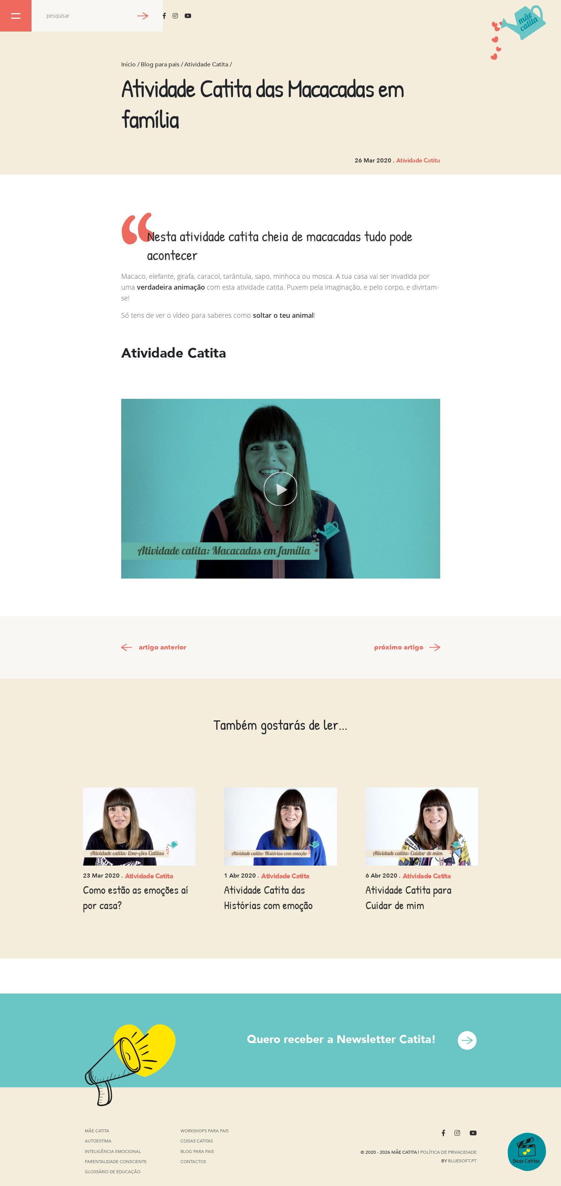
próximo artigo (398, 647)
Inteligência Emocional (113, 1152)
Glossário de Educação (112, 1172)
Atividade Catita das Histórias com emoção (268, 897)
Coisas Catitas (196, 1141)
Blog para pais (160, 64)
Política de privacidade (448, 1152)
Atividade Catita (206, 64)
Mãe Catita (97, 1131)
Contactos (193, 1162)
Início (128, 64)
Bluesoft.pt (462, 1161)
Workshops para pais (204, 1131)
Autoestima (98, 1142)
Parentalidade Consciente (116, 1162)
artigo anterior (162, 647)
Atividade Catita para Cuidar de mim (408, 897)
